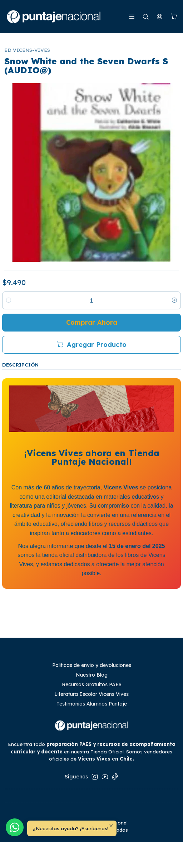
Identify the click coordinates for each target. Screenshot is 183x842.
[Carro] (174, 17)
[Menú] (132, 16)
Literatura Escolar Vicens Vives (91, 694)
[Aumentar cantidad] (174, 300)
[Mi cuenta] (159, 16)
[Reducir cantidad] (9, 300)
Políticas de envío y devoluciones (91, 665)
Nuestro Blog (92, 675)
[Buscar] (145, 16)
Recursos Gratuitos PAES (92, 684)
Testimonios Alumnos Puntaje (91, 704)
